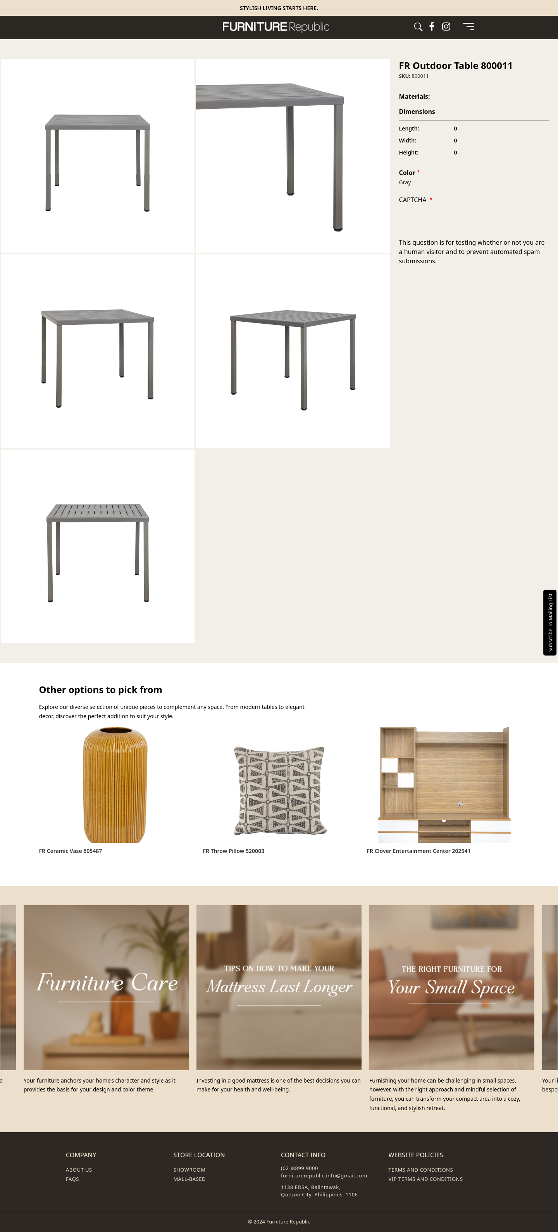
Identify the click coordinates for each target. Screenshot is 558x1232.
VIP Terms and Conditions (426, 1178)
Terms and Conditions (421, 1169)
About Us (79, 1169)
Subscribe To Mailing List (550, 623)
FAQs (72, 1178)
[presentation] (458, 223)
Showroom (190, 1169)
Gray (405, 182)
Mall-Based (190, 1178)
